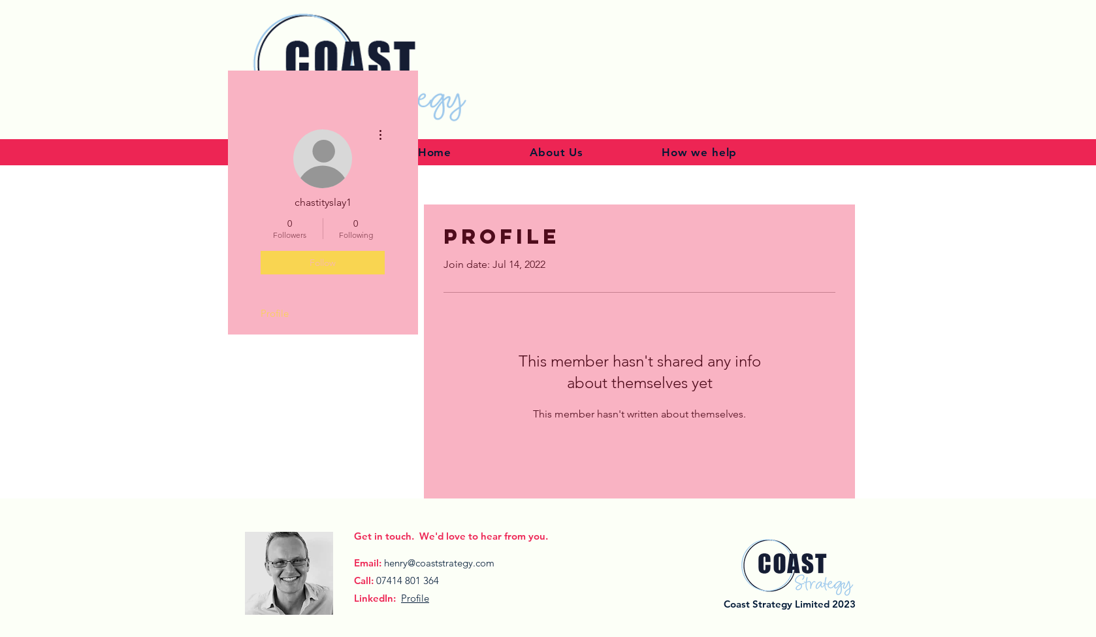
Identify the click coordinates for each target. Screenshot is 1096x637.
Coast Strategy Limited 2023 (790, 604)
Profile (275, 313)
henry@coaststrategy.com (439, 563)
